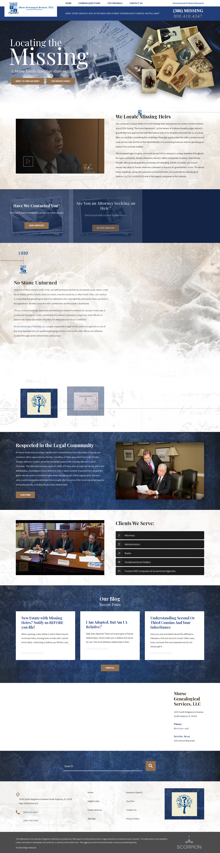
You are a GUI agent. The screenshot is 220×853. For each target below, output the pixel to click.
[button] (28, 161)
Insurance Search (134, 792)
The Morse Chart (60, 81)
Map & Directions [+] (28, 803)
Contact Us (131, 809)
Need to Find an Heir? (28, 81)
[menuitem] (70, 3)
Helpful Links (94, 801)
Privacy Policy (132, 818)
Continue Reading (32, 653)
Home (90, 792)
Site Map (92, 818)
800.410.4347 (188, 16)
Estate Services (95, 809)
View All (110, 667)
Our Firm (25, 494)
